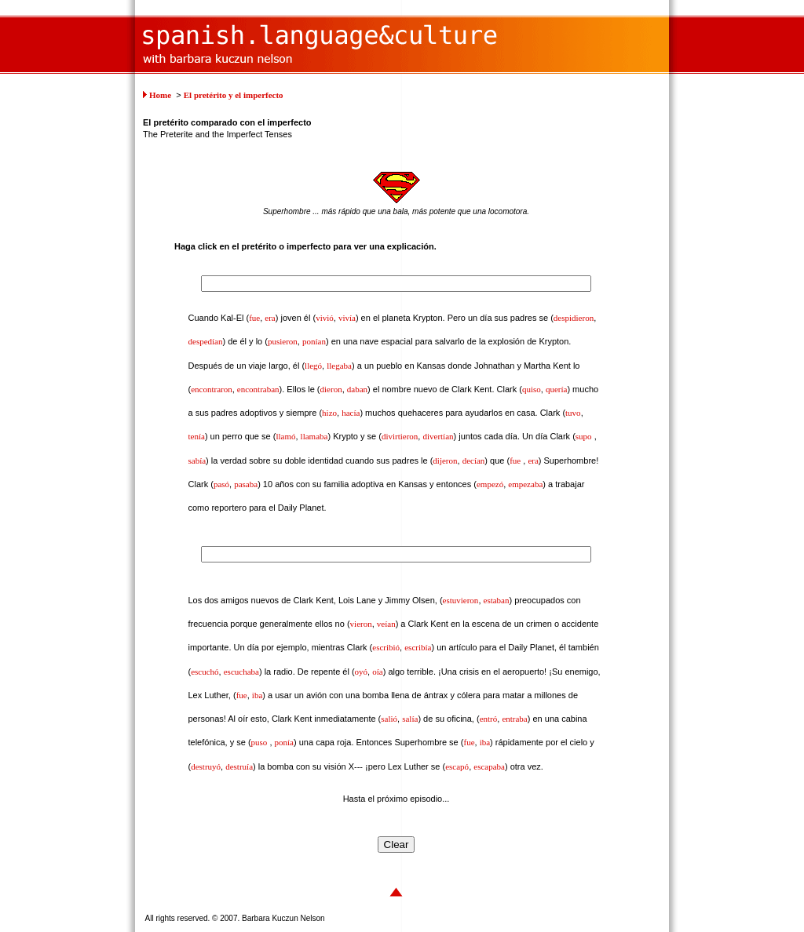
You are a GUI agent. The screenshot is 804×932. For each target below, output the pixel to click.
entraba (514, 718)
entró (489, 718)
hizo (329, 412)
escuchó (204, 671)
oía (377, 671)
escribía (417, 647)
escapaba (489, 766)
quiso (531, 389)
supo (584, 436)
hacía (351, 412)
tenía (196, 436)
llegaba (339, 365)
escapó (457, 766)
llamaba (314, 436)
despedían (205, 341)
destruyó (206, 766)
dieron (331, 389)
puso (259, 742)
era (270, 317)
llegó (313, 365)
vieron (361, 623)
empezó (490, 484)
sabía (197, 460)
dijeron (445, 460)
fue (254, 317)
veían (386, 623)
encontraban (258, 389)
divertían (437, 436)
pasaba (246, 484)
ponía (284, 742)
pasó (221, 484)
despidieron (574, 317)
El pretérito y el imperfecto (233, 95)
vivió (325, 317)
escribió (386, 647)
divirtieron (400, 436)
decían (473, 460)
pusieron (283, 341)
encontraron (211, 389)
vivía (347, 317)
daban (357, 389)
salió (389, 718)
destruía (239, 766)
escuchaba (241, 671)
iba (257, 695)
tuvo (573, 412)
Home (160, 95)
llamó (285, 436)
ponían (314, 341)
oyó (361, 671)
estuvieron (461, 600)
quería (556, 389)
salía (410, 718)
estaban (497, 600)
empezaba (525, 484)
